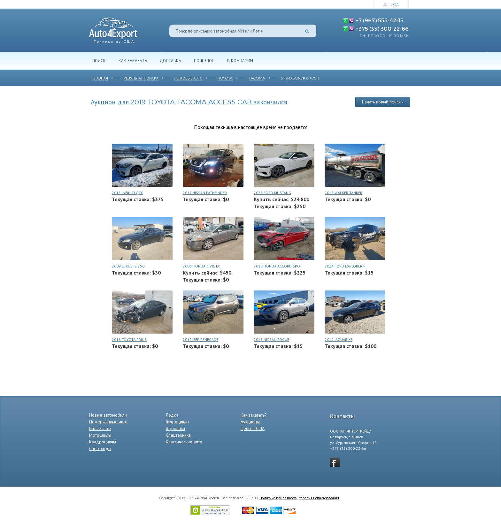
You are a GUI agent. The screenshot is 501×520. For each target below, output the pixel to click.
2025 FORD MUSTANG (272, 192)
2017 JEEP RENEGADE (200, 339)
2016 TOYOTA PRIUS (129, 339)
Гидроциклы (177, 422)
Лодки (172, 415)
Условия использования (319, 497)
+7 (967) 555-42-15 (380, 20)
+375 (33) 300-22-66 (382, 28)
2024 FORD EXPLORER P (345, 266)
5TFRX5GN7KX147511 (300, 78)
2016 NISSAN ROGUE (271, 339)
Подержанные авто (108, 422)
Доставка (170, 60)
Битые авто (100, 428)
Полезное (204, 60)
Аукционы (250, 422)
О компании (240, 60)
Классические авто (184, 442)
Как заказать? (254, 415)
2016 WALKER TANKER (343, 192)
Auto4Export (113, 29)
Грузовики (175, 428)
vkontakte (335, 462)
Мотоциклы (100, 435)
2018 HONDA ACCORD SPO (277, 266)
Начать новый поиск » (383, 101)
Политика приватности (278, 497)
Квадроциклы (102, 442)
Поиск (99, 60)
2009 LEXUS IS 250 (128, 266)
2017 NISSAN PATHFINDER (205, 192)
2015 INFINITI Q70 (127, 192)
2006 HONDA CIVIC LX (201, 266)
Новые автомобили (108, 415)
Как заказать (133, 60)
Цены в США (253, 428)
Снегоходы (100, 448)
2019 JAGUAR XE (338, 339)
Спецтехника (178, 435)
